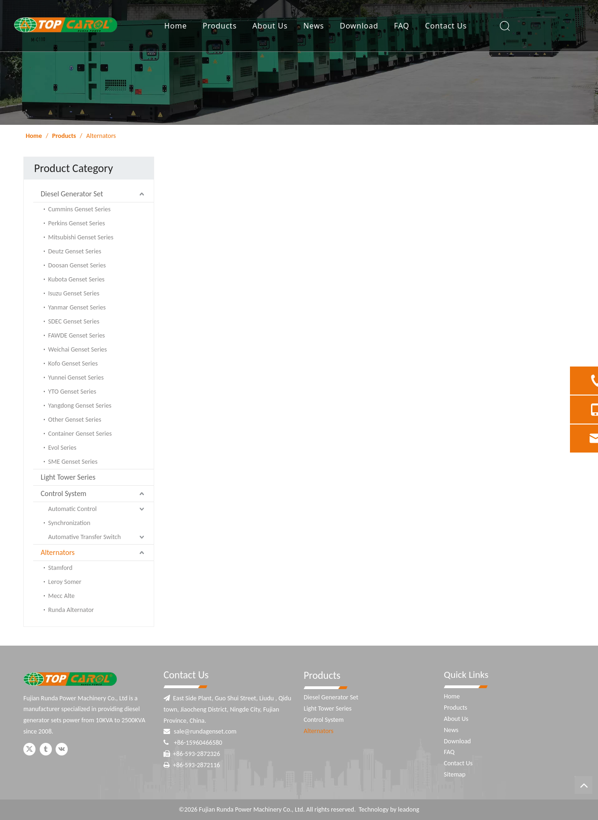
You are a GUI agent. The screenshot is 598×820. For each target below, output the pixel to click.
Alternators (58, 552)
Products (220, 26)
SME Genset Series (73, 462)
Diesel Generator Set (72, 193)
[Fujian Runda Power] (70, 679)
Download (359, 26)
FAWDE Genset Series (76, 335)
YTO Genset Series (72, 392)
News (313, 26)
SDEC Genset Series (74, 321)
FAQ (401, 26)
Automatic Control (72, 509)
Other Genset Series (74, 420)
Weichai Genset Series (77, 349)
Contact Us (446, 26)
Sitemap (454, 774)
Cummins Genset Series (79, 209)
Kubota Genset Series (76, 279)
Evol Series (62, 448)
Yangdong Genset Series (80, 406)
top (583, 785)
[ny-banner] (299, 62)
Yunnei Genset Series (76, 377)
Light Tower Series (68, 477)
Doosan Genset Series (77, 265)
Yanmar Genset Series (77, 307)
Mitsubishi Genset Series (81, 237)
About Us (269, 26)
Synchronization (69, 523)
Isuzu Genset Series (74, 293)
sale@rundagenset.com (205, 731)
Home (175, 26)
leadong (409, 809)
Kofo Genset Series (73, 363)
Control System (63, 493)
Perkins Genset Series (76, 223)
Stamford (60, 568)
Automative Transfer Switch (84, 537)
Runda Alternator (71, 610)
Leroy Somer (64, 582)
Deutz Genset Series (74, 251)
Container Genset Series (80, 434)
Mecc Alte (61, 596)
